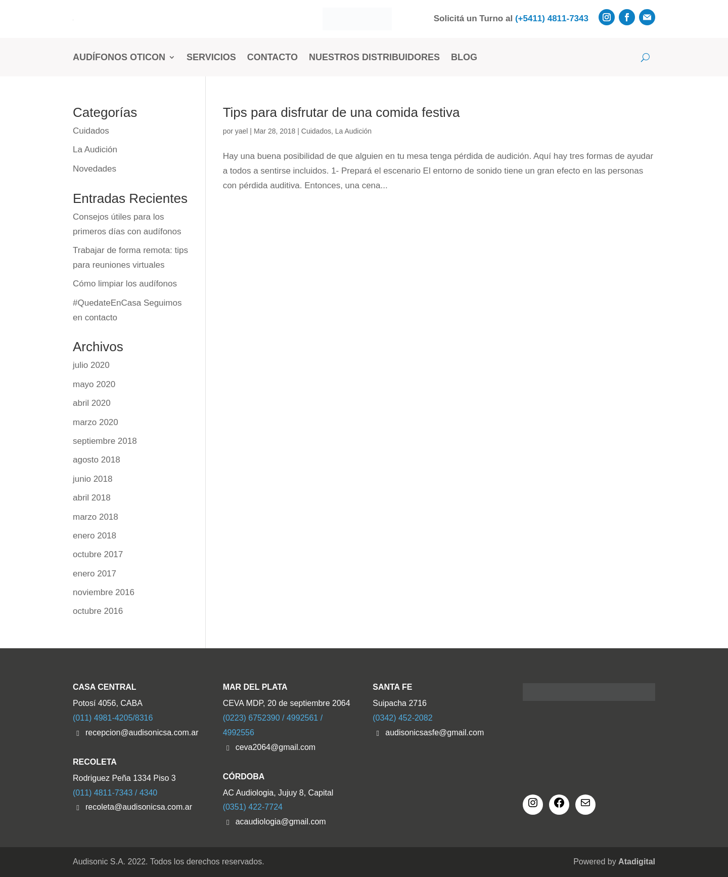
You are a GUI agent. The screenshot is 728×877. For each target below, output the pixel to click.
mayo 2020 (94, 384)
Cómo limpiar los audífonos (125, 283)
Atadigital (636, 861)
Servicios (211, 57)
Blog (464, 57)
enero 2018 (94, 535)
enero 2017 (94, 573)
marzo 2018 (95, 517)
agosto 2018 (96, 460)
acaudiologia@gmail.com (281, 821)
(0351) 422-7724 (253, 807)
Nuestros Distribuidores (374, 57)
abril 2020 (92, 403)
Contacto (272, 57)
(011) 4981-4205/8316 (113, 718)
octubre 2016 (98, 611)
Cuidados (316, 131)
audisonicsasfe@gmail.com (434, 732)
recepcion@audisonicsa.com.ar (141, 732)
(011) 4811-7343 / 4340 (115, 792)
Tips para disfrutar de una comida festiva (341, 112)
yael (241, 131)
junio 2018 (92, 479)
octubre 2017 (98, 554)
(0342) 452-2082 (402, 718)
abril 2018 (92, 498)
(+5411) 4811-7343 (551, 18)
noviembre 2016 (103, 592)
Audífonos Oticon (119, 57)
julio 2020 (91, 365)
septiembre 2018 (105, 441)
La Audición (353, 131)
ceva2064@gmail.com (276, 747)
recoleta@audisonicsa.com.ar (138, 807)
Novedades (94, 169)
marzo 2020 (95, 422)
